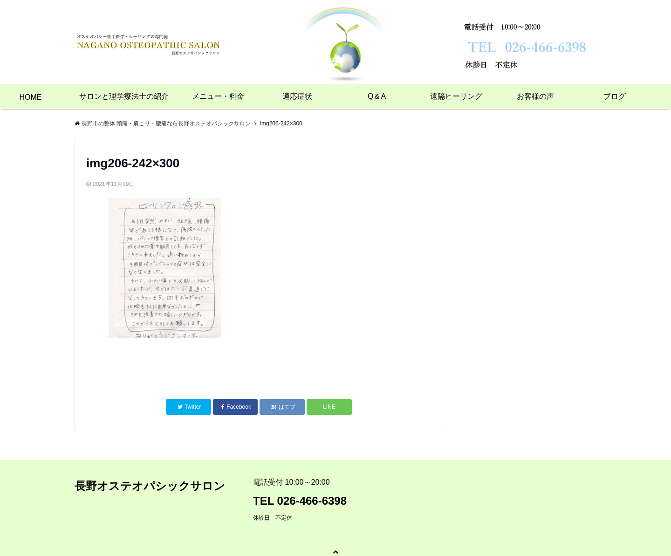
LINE (329, 407)
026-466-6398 (312, 500)
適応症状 (297, 96)
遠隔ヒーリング (456, 96)
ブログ (614, 96)
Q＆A (377, 96)
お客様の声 (535, 96)
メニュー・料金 (218, 96)
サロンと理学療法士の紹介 (124, 96)
